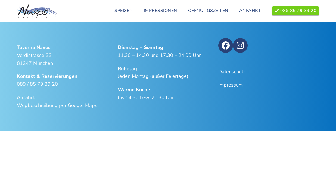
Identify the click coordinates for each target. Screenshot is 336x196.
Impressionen (160, 11)
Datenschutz (231, 71)
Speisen (123, 11)
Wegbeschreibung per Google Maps (57, 105)
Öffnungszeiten (208, 11)
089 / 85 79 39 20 (37, 84)
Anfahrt (250, 11)
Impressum (230, 85)
